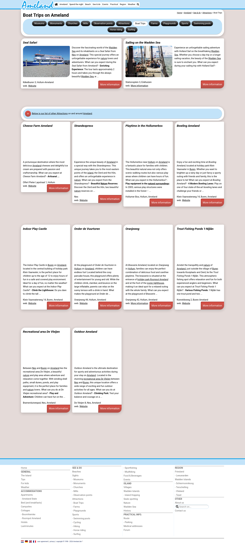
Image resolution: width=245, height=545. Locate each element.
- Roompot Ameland (31, 518)
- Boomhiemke (28, 514)
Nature (104, 183)
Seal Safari (30, 42)
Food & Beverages (133, 475)
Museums (39, 23)
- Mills (75, 491)
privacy (52, 541)
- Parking (128, 522)
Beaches (76, 471)
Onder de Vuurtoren (87, 229)
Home (24, 468)
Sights (75, 475)
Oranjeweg (132, 229)
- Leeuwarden (181, 475)
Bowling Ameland (188, 126)
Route (126, 518)
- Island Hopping (132, 495)
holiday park (152, 279)
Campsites (26, 506)
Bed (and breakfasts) (31, 502)
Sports (185, 23)
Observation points (103, 23)
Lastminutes (27, 526)
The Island (26, 475)
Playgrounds (169, 23)
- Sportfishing (130, 468)
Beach (88, 4)
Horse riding (116, 29)
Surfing (131, 29)
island (90, 173)
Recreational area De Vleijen (41, 331)
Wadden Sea (87, 76)
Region (123, 4)
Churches (73, 23)
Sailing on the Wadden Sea (142, 42)
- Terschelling (181, 487)
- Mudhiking (129, 472)
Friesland (179, 471)
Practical (114, 4)
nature (104, 58)
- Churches (77, 487)
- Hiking (76, 526)
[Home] (56, 4)
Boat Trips (140, 23)
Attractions (123, 23)
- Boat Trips (78, 503)
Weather (131, 4)
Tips (23, 479)
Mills (85, 23)
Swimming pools (202, 23)
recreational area (96, 379)
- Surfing (76, 534)
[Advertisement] (114, 98)
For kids (25, 483)
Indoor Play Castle (35, 229)
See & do (96, 4)
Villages (128, 487)
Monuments (56, 23)
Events (105, 4)
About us (179, 502)
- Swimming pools (81, 518)
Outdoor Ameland (85, 331)
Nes (74, 55)
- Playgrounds (79, 510)
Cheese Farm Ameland (37, 126)
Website (32, 86)
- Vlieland (179, 491)
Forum (127, 530)
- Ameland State (29, 499)
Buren (192, 169)
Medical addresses (133, 526)
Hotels (24, 522)
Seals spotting (131, 499)
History (127, 510)
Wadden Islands (132, 491)
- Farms (76, 507)
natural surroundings (158, 183)
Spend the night (76, 4)
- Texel (178, 495)
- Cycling (76, 522)
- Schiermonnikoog (184, 483)
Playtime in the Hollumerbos (143, 126)
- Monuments (79, 483)
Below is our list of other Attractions (50, 113)
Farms (154, 23)
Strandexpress (83, 126)
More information (109, 84)
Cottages (25, 510)
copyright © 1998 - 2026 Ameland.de (69, 541)
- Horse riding (79, 530)
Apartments (27, 495)
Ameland (64, 4)
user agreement (42, 541)
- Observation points (82, 495)
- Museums (77, 479)
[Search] (138, 4)
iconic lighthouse (155, 283)
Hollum (151, 162)
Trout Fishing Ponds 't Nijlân (195, 229)
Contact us (180, 510)
